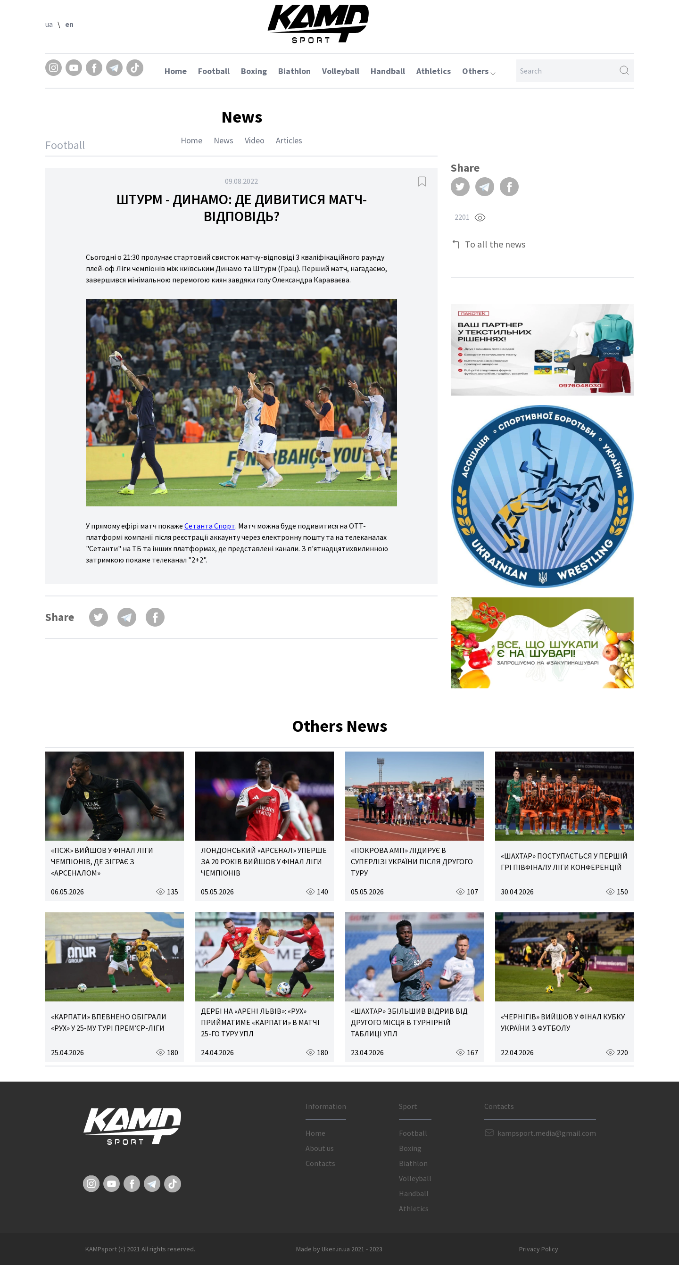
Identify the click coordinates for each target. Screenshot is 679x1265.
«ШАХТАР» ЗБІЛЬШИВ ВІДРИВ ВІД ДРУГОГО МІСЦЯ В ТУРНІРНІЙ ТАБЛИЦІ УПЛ (409, 1022)
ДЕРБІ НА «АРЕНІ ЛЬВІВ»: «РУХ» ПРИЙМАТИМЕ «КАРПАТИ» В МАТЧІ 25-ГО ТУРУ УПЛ (260, 1022)
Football (214, 71)
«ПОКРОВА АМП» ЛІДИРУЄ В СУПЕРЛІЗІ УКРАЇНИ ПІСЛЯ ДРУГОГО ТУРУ (412, 861)
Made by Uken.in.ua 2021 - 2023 (339, 1249)
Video (255, 140)
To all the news (495, 244)
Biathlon (294, 71)
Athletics (433, 71)
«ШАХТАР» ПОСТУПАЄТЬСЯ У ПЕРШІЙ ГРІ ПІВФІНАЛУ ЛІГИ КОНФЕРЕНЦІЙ (564, 861)
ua (49, 24)
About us (320, 1148)
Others (479, 71)
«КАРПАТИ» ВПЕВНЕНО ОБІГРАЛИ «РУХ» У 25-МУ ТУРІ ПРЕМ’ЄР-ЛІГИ (108, 1022)
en (69, 24)
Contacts (320, 1163)
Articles (289, 140)
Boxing (254, 71)
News (223, 140)
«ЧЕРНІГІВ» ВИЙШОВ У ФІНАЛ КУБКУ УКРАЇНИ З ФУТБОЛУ (563, 1022)
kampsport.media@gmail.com (546, 1133)
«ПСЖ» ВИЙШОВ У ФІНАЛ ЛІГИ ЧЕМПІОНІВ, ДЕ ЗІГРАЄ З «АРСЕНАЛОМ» (102, 861)
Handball (388, 71)
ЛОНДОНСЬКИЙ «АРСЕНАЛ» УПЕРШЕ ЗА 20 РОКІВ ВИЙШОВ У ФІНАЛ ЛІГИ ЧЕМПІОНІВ (264, 861)
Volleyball (340, 71)
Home (176, 71)
